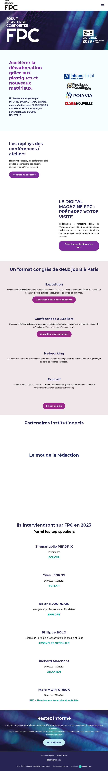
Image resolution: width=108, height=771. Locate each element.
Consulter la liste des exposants (54, 299)
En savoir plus (54, 406)
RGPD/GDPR (62, 755)
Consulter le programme (54, 334)
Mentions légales (47, 755)
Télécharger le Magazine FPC (79, 246)
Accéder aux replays (24, 174)
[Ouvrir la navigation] (102, 5)
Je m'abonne (54, 742)
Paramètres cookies (60, 766)
